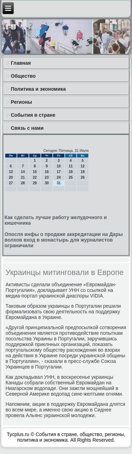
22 (35, 177)
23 (47, 177)
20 (11, 177)
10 (59, 166)
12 (82, 166)
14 (23, 172)
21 (23, 177)
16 (47, 172)
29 (35, 183)
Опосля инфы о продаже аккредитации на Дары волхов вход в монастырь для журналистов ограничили (64, 239)
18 (71, 172)
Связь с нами (27, 128)
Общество (23, 76)
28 (23, 183)
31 (59, 183)
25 (71, 177)
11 (71, 166)
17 (59, 172)
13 (11, 172)
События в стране (33, 115)
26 (82, 177)
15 (35, 172)
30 (47, 183)
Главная (21, 63)
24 (59, 177)
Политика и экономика (38, 89)
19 (82, 172)
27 (11, 183)
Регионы (21, 102)
